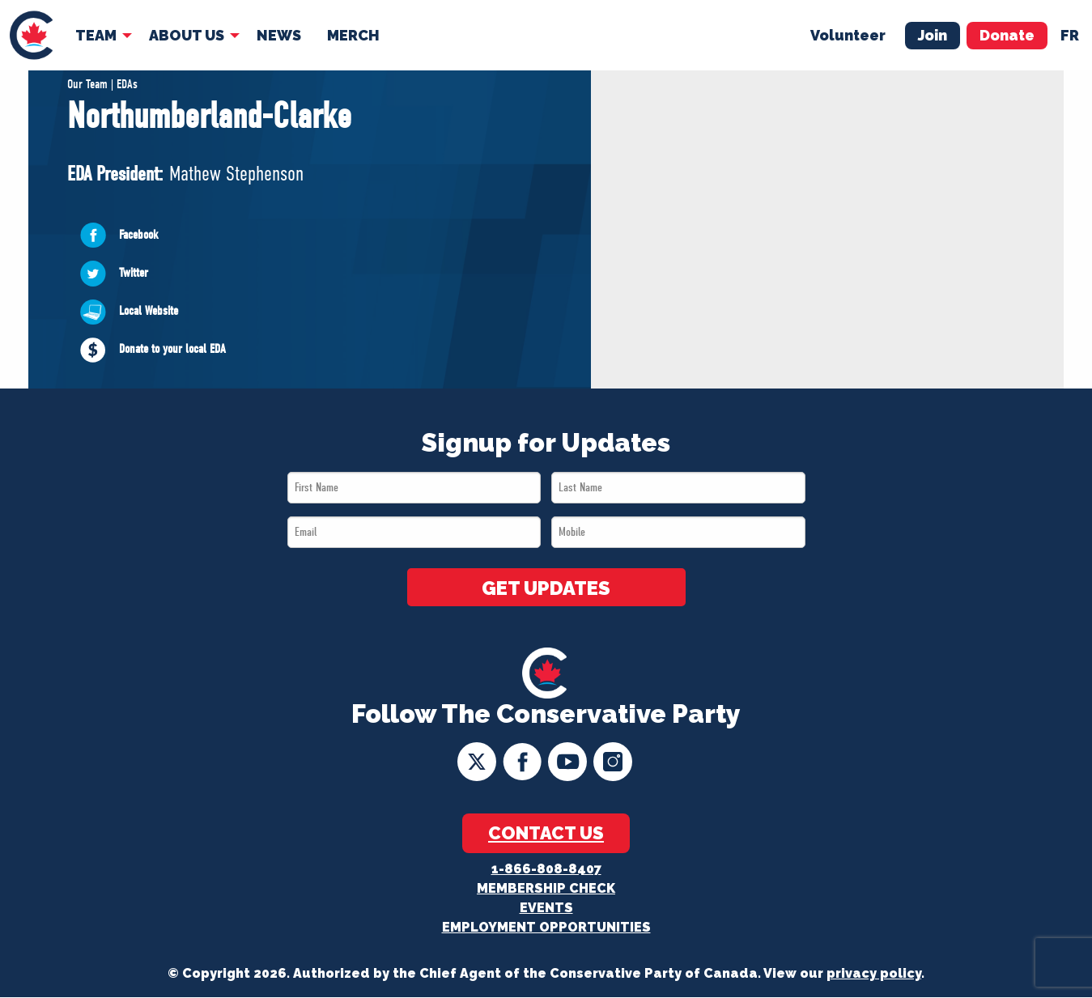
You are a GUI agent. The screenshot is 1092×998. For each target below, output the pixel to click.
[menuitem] (30, 34)
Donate (1007, 33)
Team (94, 33)
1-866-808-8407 (546, 869)
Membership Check (546, 889)
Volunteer (848, 33)
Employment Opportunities (546, 928)
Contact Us (546, 833)
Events (546, 908)
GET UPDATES (546, 589)
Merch (351, 33)
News (277, 33)
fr (1069, 33)
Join (932, 33)
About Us (185, 33)
